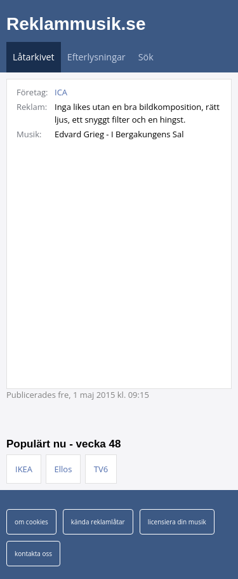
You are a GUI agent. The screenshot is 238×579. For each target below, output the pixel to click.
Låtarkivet (34, 57)
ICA (61, 92)
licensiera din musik (177, 521)
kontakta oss (33, 553)
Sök (146, 57)
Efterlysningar (96, 57)
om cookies (31, 521)
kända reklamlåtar (98, 521)
